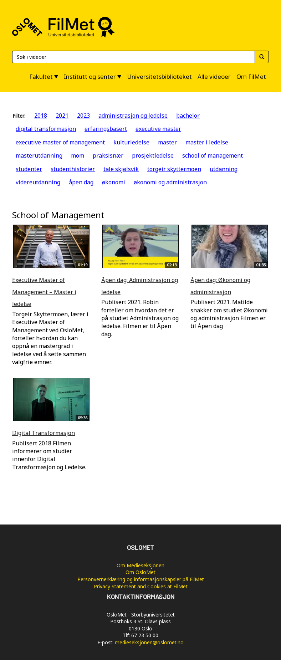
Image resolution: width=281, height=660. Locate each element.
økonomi (113, 182)
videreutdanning (38, 182)
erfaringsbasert (106, 129)
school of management (212, 155)
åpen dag (81, 182)
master (167, 142)
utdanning (223, 169)
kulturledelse (131, 142)
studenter (29, 169)
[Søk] (133, 57)
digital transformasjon (46, 129)
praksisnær (108, 155)
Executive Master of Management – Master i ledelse (44, 292)
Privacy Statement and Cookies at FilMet (141, 586)
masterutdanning (39, 155)
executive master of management (60, 142)
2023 (83, 115)
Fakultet (41, 76)
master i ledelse (206, 142)
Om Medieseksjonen (140, 565)
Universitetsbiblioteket (159, 76)
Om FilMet (251, 76)
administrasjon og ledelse (133, 115)
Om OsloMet (140, 572)
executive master (158, 129)
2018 (40, 115)
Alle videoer (214, 76)
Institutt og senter (90, 76)
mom (77, 155)
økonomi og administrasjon (170, 182)
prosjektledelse (153, 155)
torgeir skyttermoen (174, 169)
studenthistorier (73, 169)
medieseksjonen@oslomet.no (149, 642)
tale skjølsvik (121, 169)
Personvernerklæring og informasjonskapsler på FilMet (140, 579)
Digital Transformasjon (43, 433)
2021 (62, 115)
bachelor (188, 115)
